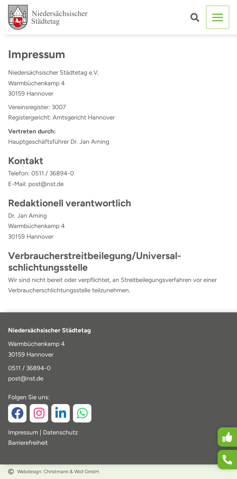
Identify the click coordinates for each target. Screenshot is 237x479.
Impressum (23, 432)
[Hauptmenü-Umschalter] (218, 17)
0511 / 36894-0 (29, 368)
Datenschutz (60, 432)
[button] (196, 19)
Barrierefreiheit (28, 442)
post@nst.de (25, 378)
